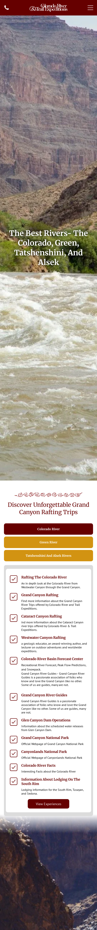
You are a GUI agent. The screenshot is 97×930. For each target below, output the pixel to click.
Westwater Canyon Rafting (43, 637)
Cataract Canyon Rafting (41, 616)
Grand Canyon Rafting (39, 595)
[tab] (48, 529)
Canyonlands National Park (44, 752)
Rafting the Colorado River (44, 577)
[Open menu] (90, 8)
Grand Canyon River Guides (44, 695)
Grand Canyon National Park (45, 738)
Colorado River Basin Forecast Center (52, 659)
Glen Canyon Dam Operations (45, 720)
